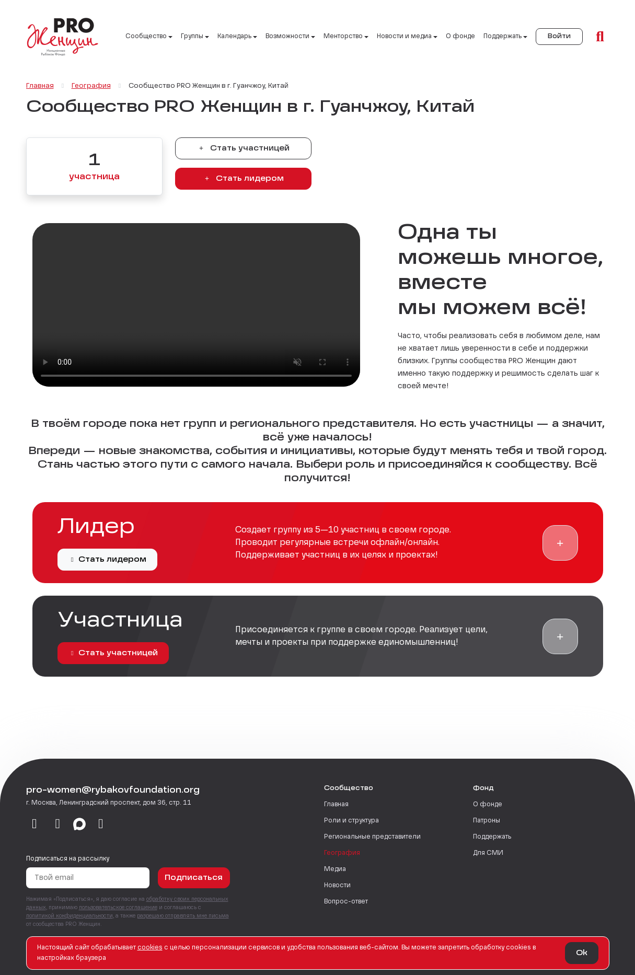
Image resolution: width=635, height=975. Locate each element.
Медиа (335, 869)
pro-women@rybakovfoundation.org (113, 790)
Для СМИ (488, 853)
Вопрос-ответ (346, 902)
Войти (559, 36)
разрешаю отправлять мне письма (183, 916)
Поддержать (492, 837)
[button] (560, 543)
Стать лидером (243, 178)
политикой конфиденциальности (69, 916)
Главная (336, 805)
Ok (581, 953)
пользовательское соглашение (118, 907)
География (342, 853)
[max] (79, 824)
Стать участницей (243, 148)
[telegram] (57, 824)
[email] (101, 824)
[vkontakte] (34, 824)
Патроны (486, 821)
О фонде (460, 36)
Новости (337, 886)
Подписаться (194, 877)
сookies (150, 948)
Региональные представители (372, 837)
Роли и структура (351, 821)
